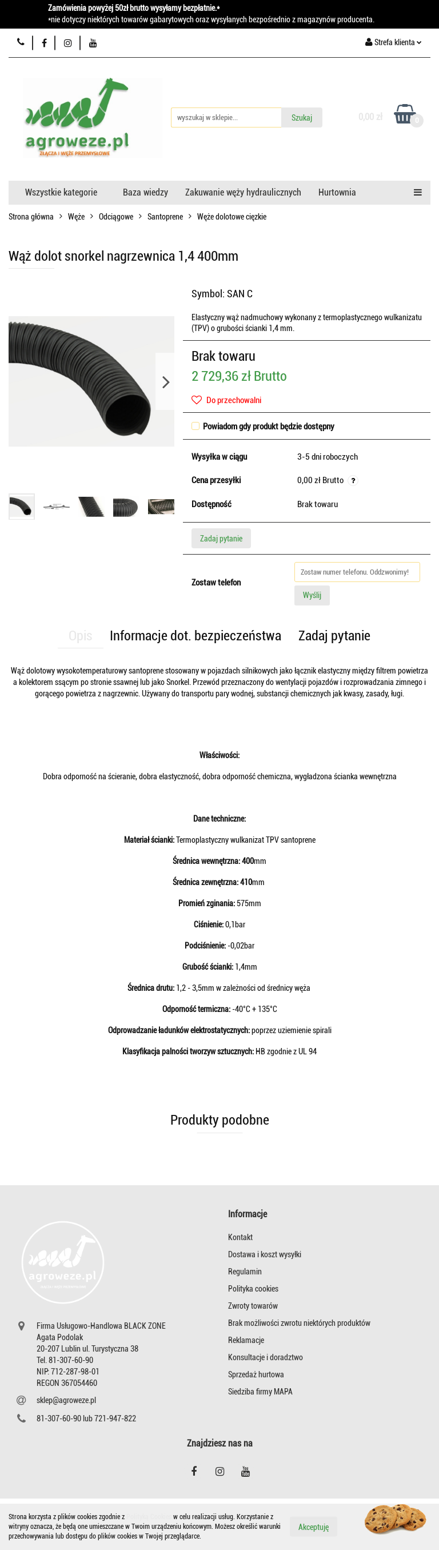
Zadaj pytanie (221, 538)
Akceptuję (313, 1527)
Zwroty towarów (253, 1305)
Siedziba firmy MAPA (260, 1391)
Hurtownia (337, 192)
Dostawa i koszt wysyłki (264, 1254)
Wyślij (312, 595)
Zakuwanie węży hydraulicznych (243, 192)
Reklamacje (246, 1340)
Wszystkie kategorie (61, 192)
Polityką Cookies (148, 1517)
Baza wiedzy (145, 192)
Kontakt (240, 1237)
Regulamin (245, 1271)
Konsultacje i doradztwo (265, 1357)
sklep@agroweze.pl (66, 1400)
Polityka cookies (253, 1288)
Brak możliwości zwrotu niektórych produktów (299, 1323)
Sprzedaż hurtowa (256, 1374)
